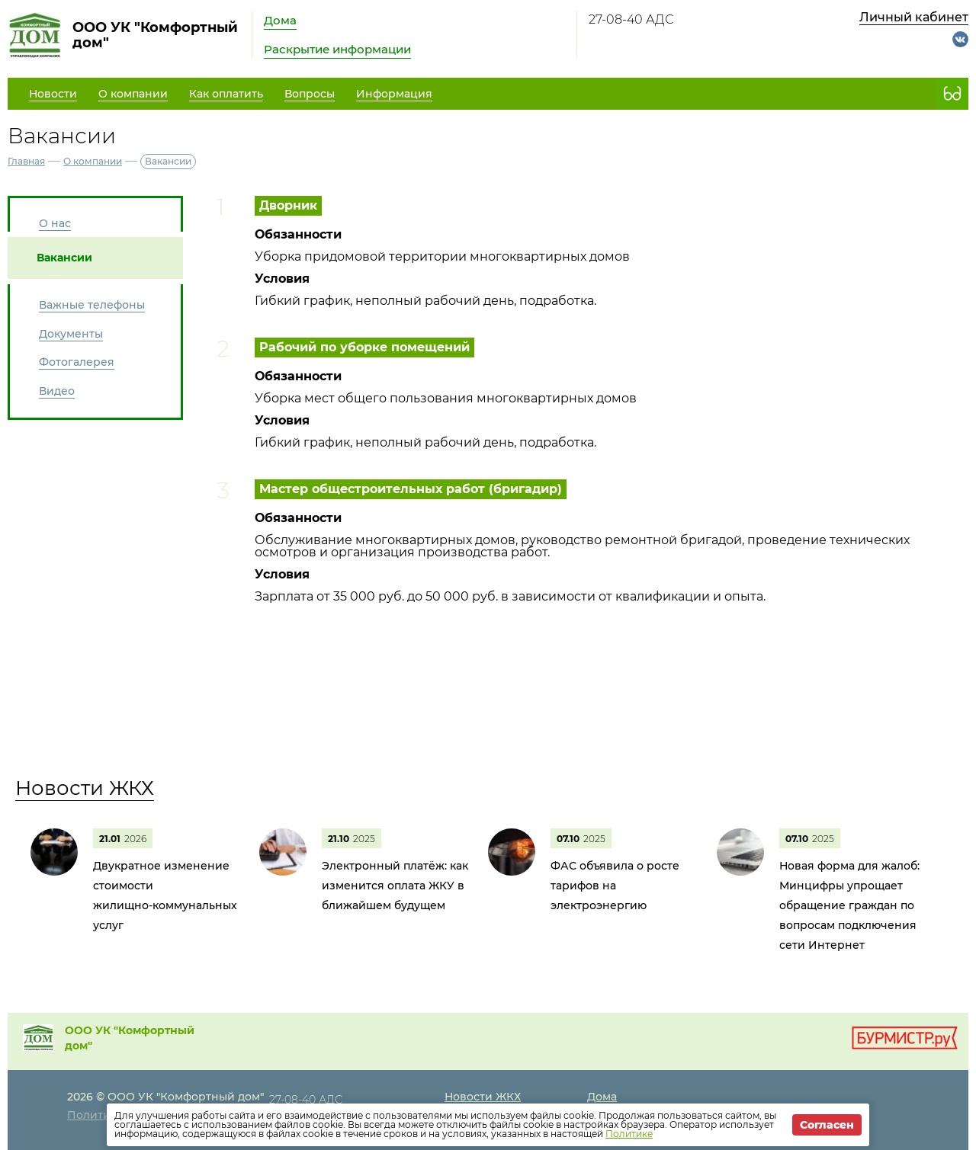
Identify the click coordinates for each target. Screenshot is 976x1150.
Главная (26, 161)
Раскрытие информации (337, 49)
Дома (280, 20)
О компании (92, 161)
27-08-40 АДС (631, 19)
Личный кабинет (913, 17)
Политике (629, 1133)
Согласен (827, 1125)
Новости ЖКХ (84, 788)
